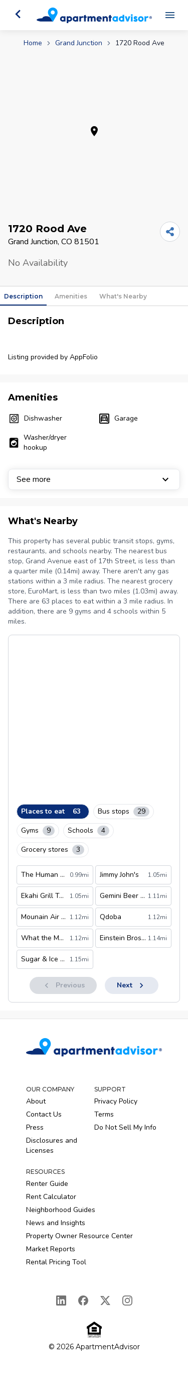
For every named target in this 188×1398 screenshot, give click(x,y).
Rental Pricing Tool (56, 1262)
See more (94, 479)
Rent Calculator (51, 1197)
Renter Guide (47, 1183)
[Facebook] (83, 1300)
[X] (105, 1300)
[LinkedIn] (61, 1300)
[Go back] (18, 14)
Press (35, 1127)
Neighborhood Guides (60, 1210)
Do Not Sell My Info (125, 1127)
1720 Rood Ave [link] (139, 43)
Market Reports (50, 1249)
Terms (104, 1114)
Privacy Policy (115, 1101)
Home (33, 43)
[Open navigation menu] (170, 15)
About (36, 1101)
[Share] (170, 232)
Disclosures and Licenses (51, 1145)
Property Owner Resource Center (79, 1236)
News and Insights (55, 1223)
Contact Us (44, 1114)
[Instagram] (127, 1300)
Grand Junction (78, 43)
